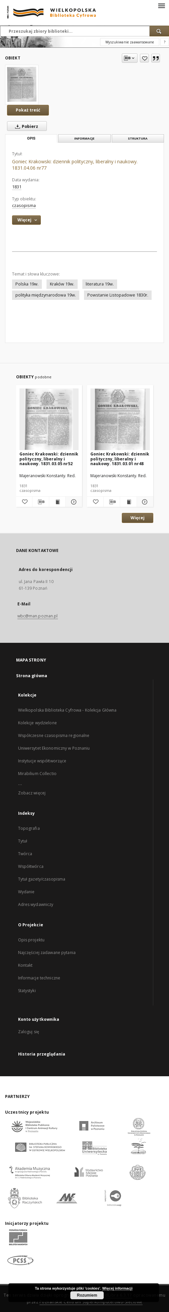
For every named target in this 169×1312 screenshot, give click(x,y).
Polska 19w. (26, 284)
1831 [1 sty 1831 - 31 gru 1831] (16, 187)
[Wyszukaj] (159, 31)
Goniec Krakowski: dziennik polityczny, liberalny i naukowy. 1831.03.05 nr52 (48, 458)
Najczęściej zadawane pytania (47, 952)
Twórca (25, 854)
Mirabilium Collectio (37, 773)
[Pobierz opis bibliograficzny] (40, 502)
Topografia (29, 828)
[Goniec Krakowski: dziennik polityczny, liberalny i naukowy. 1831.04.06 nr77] (21, 84)
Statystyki (27, 990)
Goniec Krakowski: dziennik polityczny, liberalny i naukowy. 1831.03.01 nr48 (119, 458)
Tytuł (22, 841)
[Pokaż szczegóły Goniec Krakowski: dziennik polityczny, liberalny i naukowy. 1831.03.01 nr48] (144, 502)
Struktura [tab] (138, 138)
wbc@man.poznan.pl (37, 616)
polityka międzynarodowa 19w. (45, 295)
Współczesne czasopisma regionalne (54, 735)
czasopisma (24, 205)
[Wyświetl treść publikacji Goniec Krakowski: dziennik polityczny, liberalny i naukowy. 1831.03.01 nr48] (128, 502)
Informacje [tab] (84, 138)
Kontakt (25, 965)
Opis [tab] (31, 138)
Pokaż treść (28, 110)
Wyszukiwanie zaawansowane (129, 42)
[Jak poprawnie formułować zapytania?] (164, 42)
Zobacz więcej (32, 793)
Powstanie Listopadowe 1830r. (117, 295)
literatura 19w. (100, 284)
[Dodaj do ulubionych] (144, 58)
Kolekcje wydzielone (37, 723)
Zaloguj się (28, 1032)
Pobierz (25, 126)
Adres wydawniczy (36, 904)
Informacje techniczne (39, 978)
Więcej (138, 518)
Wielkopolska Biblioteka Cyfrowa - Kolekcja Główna (67, 710)
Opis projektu (31, 940)
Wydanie (26, 892)
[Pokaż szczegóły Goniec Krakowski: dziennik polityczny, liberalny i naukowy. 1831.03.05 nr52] (73, 502)
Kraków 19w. (62, 284)
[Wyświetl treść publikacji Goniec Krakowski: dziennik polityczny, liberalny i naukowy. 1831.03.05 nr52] (57, 502)
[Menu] (161, 5)
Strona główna (32, 676)
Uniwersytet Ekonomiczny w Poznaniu (54, 748)
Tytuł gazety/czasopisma (42, 879)
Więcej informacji (117, 1288)
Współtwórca (31, 866)
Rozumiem (87, 1295)
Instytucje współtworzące (42, 761)
